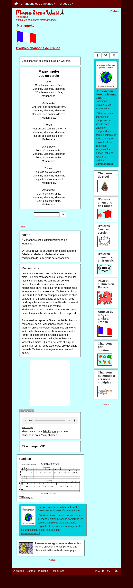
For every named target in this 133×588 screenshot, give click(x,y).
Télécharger (27, 427)
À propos (18, 570)
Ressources (57, 570)
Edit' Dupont (49, 431)
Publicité (43, 570)
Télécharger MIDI (34, 446)
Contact (31, 570)
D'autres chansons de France (38, 48)
